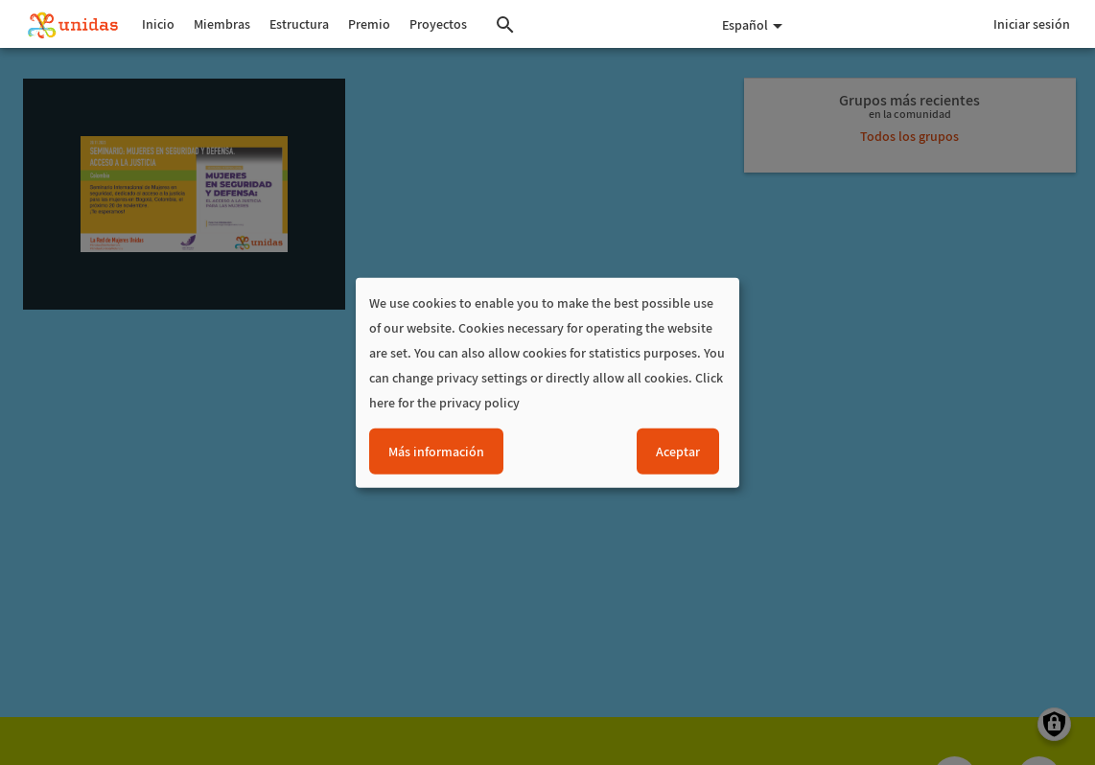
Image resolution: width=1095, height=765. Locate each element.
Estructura (299, 24)
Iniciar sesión (1031, 24)
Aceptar (678, 450)
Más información (436, 450)
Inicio (158, 24)
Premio (369, 24)
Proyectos (438, 24)
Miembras (222, 24)
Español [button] (752, 25)
